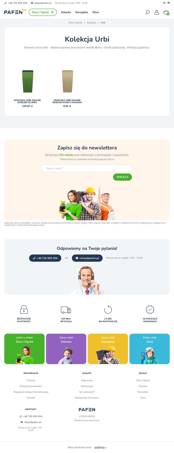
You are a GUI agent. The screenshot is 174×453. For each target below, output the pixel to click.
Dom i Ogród (75, 22)
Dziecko (143, 386)
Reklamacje (87, 386)
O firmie (31, 380)
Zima (143, 397)
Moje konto (87, 380)
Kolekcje (91, 22)
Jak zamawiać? (87, 392)
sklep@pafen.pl (87, 258)
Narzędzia (143, 392)
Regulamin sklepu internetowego (30, 392)
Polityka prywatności (31, 386)
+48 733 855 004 (45, 258)
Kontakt (31, 397)
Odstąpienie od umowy (87, 397)
